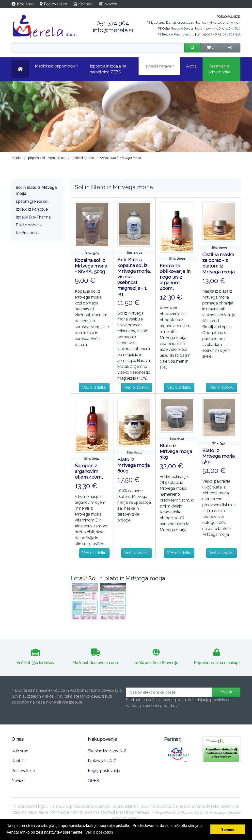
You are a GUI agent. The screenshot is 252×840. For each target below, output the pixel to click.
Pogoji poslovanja (104, 770)
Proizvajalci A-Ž (102, 760)
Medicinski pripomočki (55, 66)
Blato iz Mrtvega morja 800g (133, 465)
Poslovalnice (55, 4)
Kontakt (85, 4)
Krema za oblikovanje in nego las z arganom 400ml (175, 277)
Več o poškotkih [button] (99, 832)
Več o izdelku (94, 387)
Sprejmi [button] (227, 829)
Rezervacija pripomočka (219, 69)
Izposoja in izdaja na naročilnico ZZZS (108, 69)
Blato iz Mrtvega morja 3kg (176, 451)
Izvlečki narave (157, 66)
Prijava (226, 692)
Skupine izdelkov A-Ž (107, 751)
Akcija (191, 66)
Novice (110, 4)
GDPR (93, 780)
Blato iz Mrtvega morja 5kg (218, 456)
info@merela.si (113, 30)
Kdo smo (25, 4)
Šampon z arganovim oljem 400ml (89, 471)
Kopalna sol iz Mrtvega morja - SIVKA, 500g (91, 265)
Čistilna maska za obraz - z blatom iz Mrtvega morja (218, 263)
